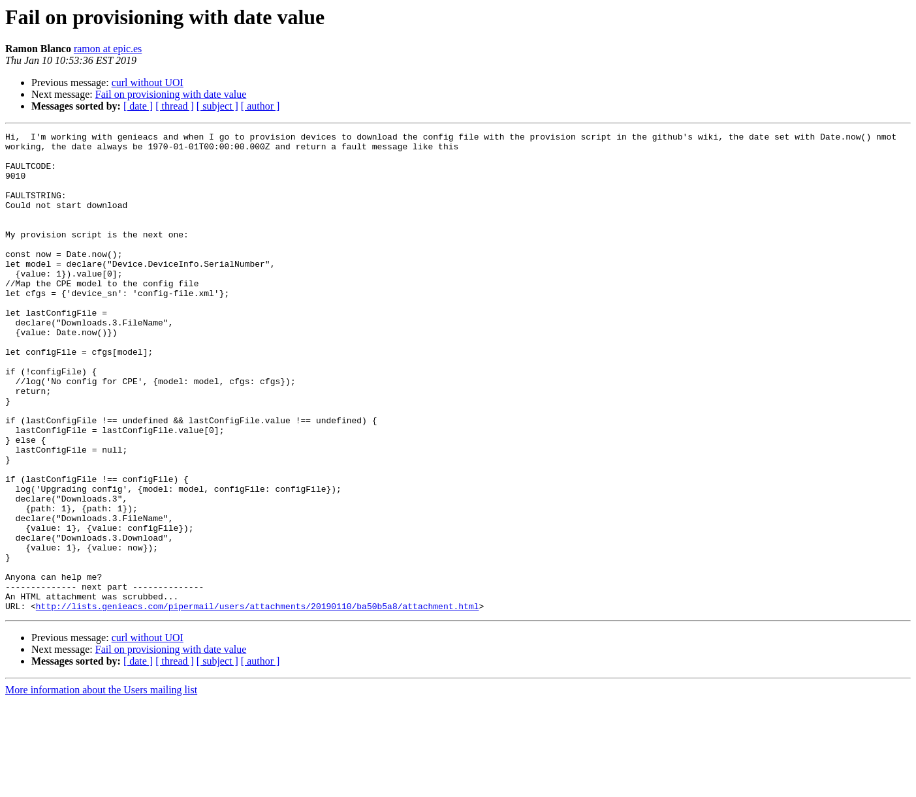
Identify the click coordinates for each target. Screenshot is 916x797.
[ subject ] (217, 106)
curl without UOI (147, 82)
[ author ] (260, 106)
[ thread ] (174, 106)
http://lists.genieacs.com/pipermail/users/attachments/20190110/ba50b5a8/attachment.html (257, 702)
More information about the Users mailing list (101, 785)
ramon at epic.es (108, 48)
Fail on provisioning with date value (171, 94)
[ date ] (138, 106)
